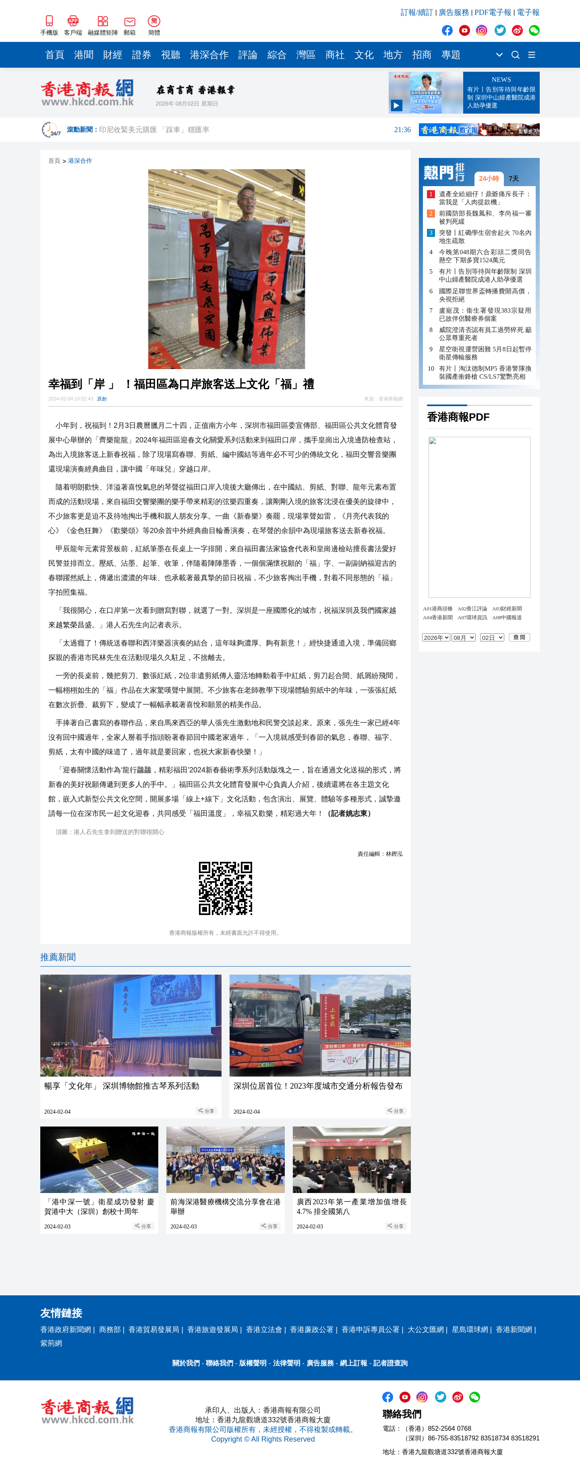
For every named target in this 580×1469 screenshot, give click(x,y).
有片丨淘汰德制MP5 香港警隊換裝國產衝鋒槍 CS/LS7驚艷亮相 (485, 372)
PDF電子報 (493, 12)
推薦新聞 (58, 957)
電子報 (528, 12)
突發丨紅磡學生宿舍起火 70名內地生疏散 (485, 236)
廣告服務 (454, 12)
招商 (422, 55)
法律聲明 (286, 1363)
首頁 (54, 55)
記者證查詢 (390, 1363)
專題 (451, 55)
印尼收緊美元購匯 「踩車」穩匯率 (255, 130)
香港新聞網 (514, 1330)
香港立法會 (264, 1330)
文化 (364, 55)
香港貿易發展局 (153, 1330)
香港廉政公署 (312, 1330)
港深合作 (209, 55)
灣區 (306, 55)
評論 (248, 55)
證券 (141, 55)
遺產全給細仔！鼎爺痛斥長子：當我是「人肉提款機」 (485, 198)
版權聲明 (253, 1363)
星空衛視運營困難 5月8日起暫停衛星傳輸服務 (485, 353)
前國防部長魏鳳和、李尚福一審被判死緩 (485, 217)
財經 (112, 55)
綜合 (277, 55)
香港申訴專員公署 (371, 1330)
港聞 (83, 55)
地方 (393, 55)
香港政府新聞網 (65, 1330)
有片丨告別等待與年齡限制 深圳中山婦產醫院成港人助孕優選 (485, 275)
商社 (335, 55)
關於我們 (186, 1363)
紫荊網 (51, 1343)
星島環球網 (470, 1330)
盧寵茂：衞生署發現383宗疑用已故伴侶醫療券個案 (485, 314)
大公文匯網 (426, 1330)
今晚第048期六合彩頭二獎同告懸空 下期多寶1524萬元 (485, 256)
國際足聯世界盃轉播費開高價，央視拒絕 (485, 295)
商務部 (110, 1330)
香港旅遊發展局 (212, 1330)
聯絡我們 (219, 1363)
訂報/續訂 (417, 12)
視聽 (170, 55)
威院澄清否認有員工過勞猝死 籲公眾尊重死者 (485, 333)
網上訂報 (353, 1363)
